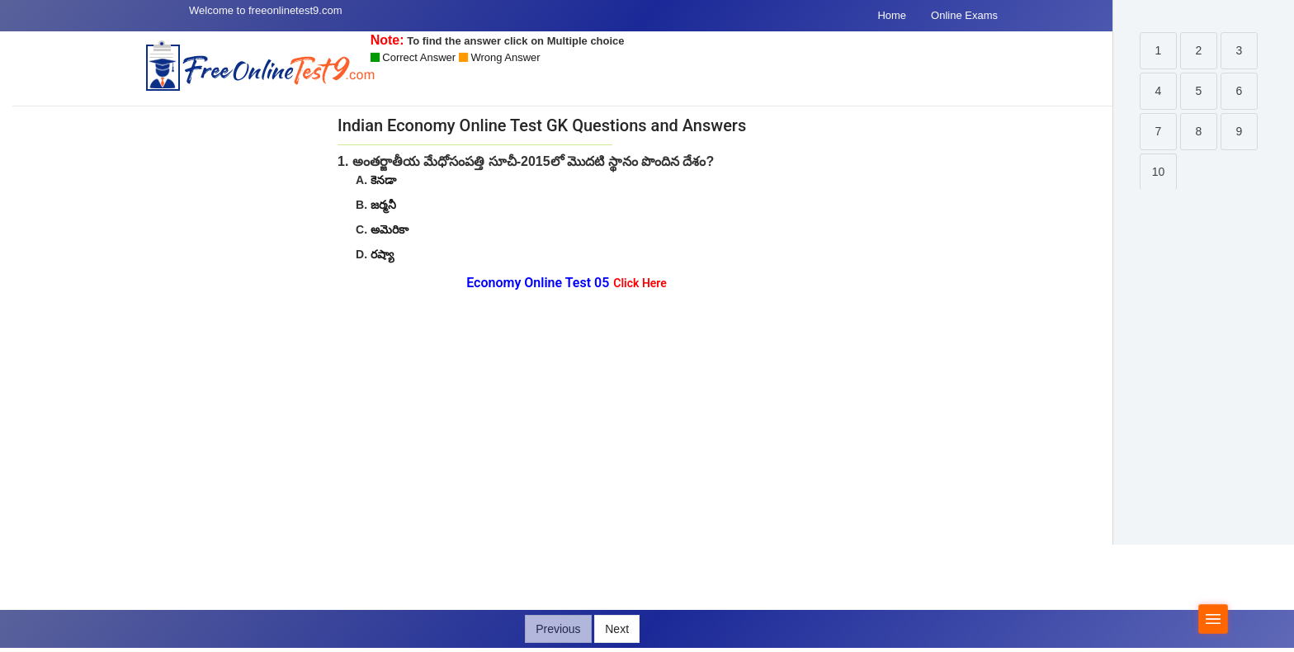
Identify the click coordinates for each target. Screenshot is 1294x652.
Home (891, 15)
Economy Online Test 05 (566, 283)
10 (1158, 171)
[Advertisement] (245, 354)
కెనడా (383, 180)
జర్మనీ (383, 204)
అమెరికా (390, 229)
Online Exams (964, 15)
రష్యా (382, 254)
